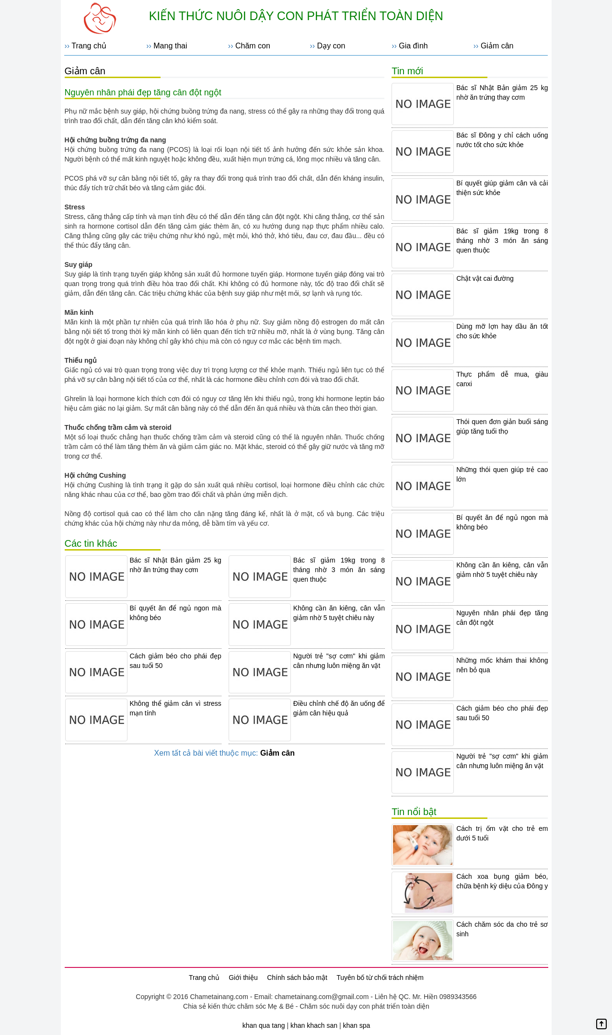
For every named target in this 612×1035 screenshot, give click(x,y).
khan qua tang (263, 1025)
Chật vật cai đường (485, 278)
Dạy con (331, 46)
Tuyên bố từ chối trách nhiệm (380, 977)
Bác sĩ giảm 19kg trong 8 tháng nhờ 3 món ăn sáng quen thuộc (339, 569)
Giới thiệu (243, 977)
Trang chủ (88, 46)
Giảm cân (497, 46)
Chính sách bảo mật (297, 977)
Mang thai (170, 46)
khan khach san (313, 1025)
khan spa (356, 1025)
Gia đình (413, 46)
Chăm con (252, 46)
